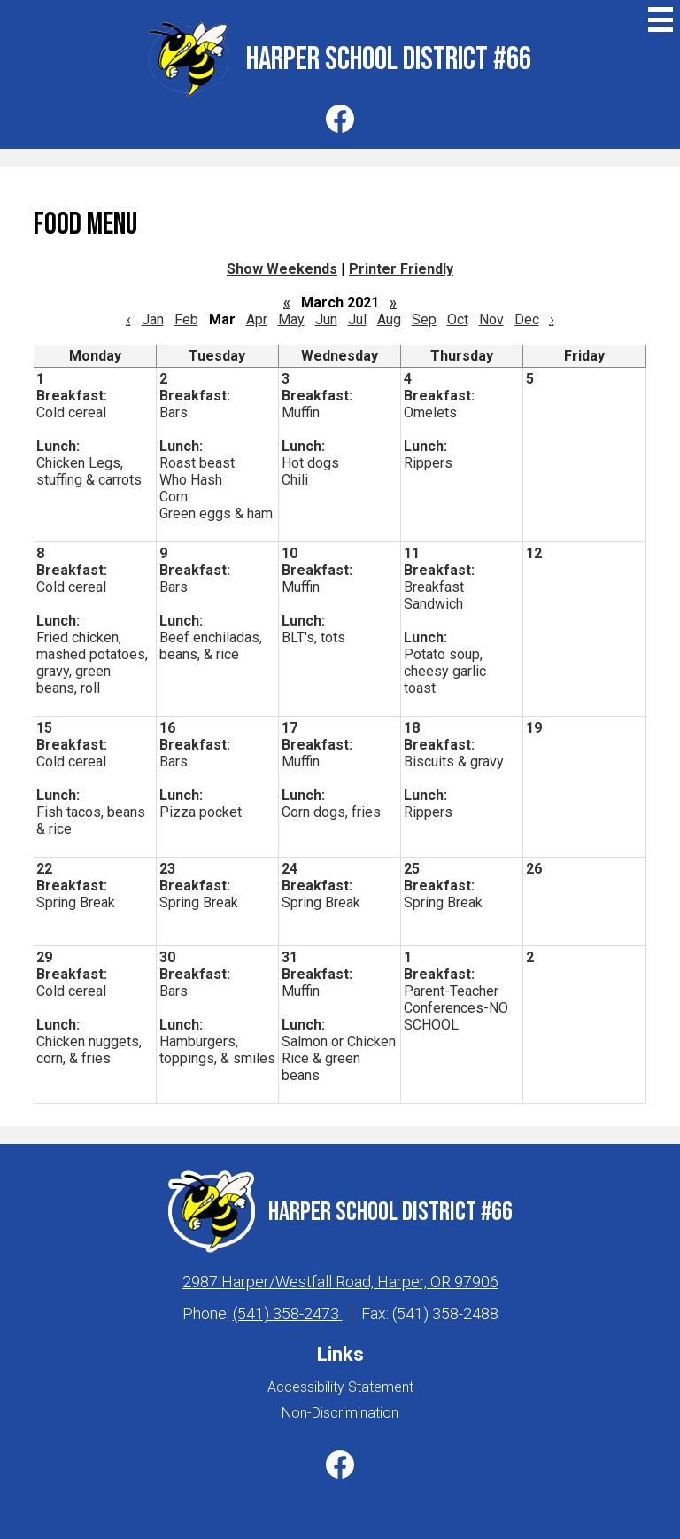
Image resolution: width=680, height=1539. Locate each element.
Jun (326, 319)
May (291, 319)
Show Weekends (282, 268)
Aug (389, 319)
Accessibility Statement (340, 1387)
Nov (491, 319)
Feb (186, 319)
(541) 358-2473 (288, 1313)
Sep (424, 319)
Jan (153, 319)
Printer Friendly (401, 268)
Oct (457, 319)
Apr (256, 319)
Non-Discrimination (340, 1412)
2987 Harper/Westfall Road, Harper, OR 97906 (340, 1281)
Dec (526, 319)
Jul (357, 319)
